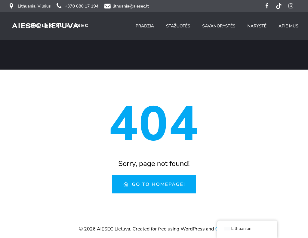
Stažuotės (178, 26)
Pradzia (145, 26)
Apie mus (288, 26)
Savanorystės (218, 26)
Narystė (256, 26)
